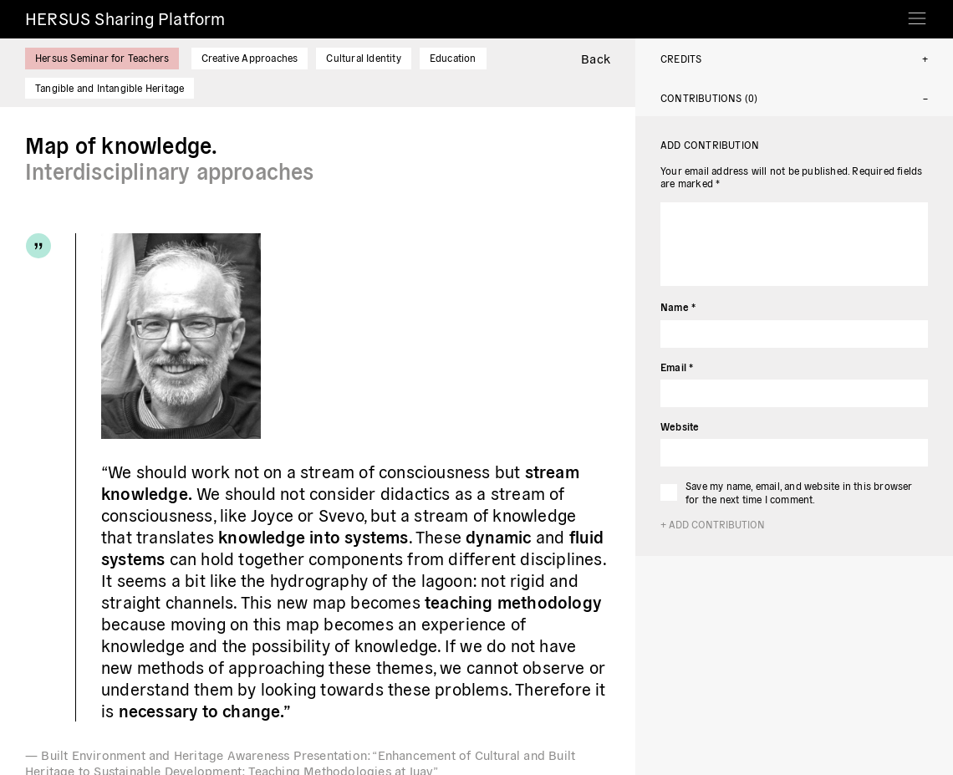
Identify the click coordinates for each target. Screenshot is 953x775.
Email (676, 366)
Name (678, 306)
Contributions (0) (708, 97)
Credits (680, 58)
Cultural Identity (363, 57)
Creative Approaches (249, 57)
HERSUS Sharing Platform (125, 18)
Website (679, 426)
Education (453, 57)
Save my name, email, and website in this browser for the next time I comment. (799, 492)
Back (595, 58)
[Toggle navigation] (917, 13)
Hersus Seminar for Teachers (102, 57)
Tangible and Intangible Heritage (109, 87)
